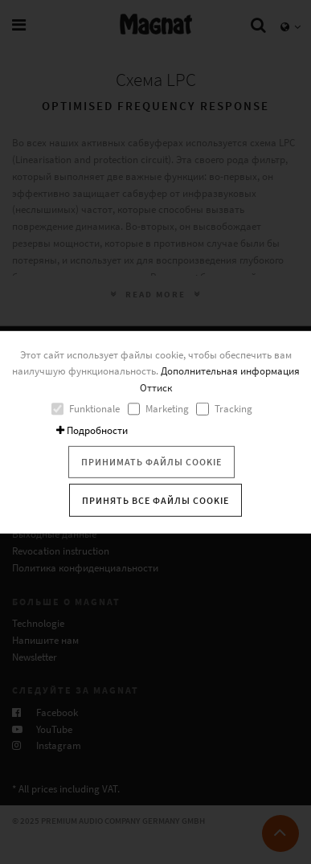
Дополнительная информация (230, 371)
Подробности (92, 430)
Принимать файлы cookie (151, 462)
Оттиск (156, 388)
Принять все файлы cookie (155, 499)
